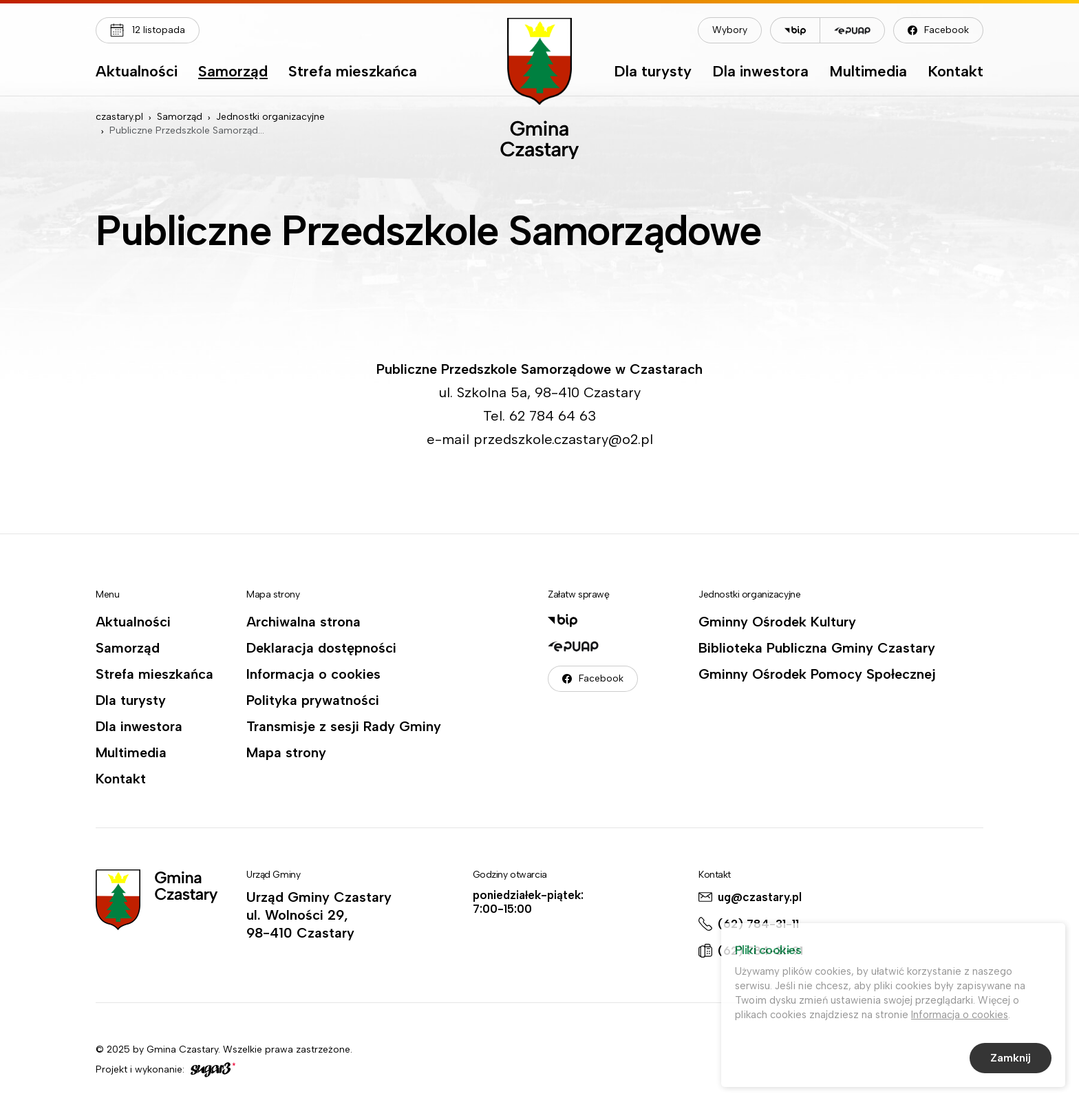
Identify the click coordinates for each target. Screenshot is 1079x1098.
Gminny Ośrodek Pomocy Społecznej (817, 674)
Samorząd (233, 72)
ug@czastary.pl (760, 897)
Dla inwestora (760, 72)
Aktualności (137, 72)
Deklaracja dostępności (321, 647)
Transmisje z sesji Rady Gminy (343, 726)
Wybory (729, 30)
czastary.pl (119, 117)
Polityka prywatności (312, 700)
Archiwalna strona (303, 621)
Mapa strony (286, 752)
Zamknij (1010, 1059)
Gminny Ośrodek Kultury (777, 621)
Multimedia (868, 72)
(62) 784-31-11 (758, 924)
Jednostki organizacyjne (270, 117)
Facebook (946, 30)
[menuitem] (137, 75)
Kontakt (955, 72)
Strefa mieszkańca (352, 72)
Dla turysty (653, 72)
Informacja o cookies (313, 674)
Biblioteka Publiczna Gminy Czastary (816, 647)
